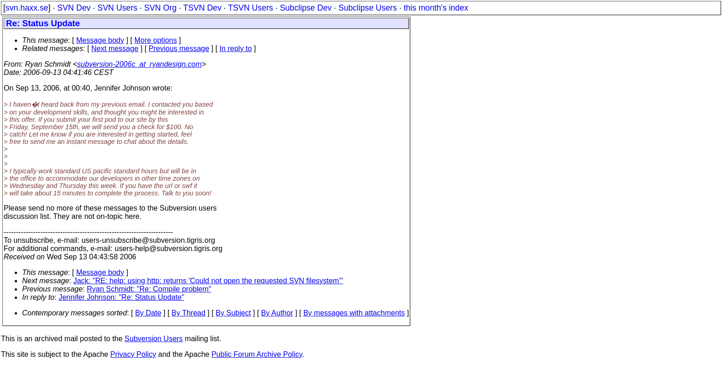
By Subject (232, 313)
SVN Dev (73, 7)
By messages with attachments (354, 313)
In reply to (236, 48)
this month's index (436, 7)
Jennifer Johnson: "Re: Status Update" (121, 297)
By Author (277, 313)
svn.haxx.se (27, 7)
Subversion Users (154, 339)
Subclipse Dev (306, 7)
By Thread (189, 313)
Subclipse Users (367, 7)
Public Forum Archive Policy (256, 354)
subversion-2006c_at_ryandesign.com (139, 64)
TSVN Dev (202, 7)
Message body (100, 40)
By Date (148, 313)
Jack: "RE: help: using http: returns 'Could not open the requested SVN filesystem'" (208, 281)
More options (155, 40)
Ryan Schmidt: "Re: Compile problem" (149, 289)
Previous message (179, 48)
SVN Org (160, 7)
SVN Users (117, 7)
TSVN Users (250, 7)
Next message (114, 48)
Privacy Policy (133, 354)
